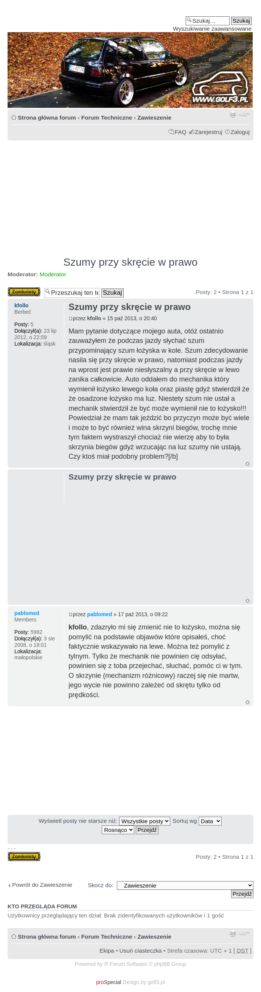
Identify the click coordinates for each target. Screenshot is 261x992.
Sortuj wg (196, 821)
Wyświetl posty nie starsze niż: (104, 821)
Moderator (53, 274)
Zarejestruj (208, 132)
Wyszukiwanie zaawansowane (212, 28)
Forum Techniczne (106, 117)
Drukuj (232, 114)
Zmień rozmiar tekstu (244, 114)
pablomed (99, 614)
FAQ (180, 132)
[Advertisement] (130, 195)
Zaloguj (240, 132)
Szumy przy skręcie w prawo (131, 262)
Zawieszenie (154, 117)
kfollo (94, 318)
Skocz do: (100, 885)
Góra (247, 464)
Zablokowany (24, 292)
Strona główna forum (47, 117)
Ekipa (106, 950)
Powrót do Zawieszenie (42, 884)
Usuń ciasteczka (141, 950)
